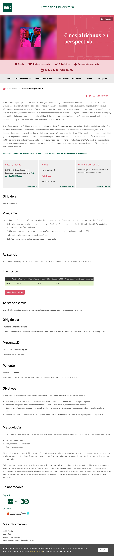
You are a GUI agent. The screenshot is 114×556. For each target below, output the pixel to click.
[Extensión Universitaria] (86, 65)
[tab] (57, 7)
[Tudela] (19, 65)
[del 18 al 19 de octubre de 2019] (57, 70)
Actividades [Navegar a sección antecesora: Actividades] (13, 88)
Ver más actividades (66, 186)
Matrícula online (15, 292)
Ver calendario (31, 186)
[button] (86, 96)
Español (108, 18)
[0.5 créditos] (62, 65)
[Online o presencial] (39, 65)
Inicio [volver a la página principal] (4, 88)
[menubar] (57, 78)
